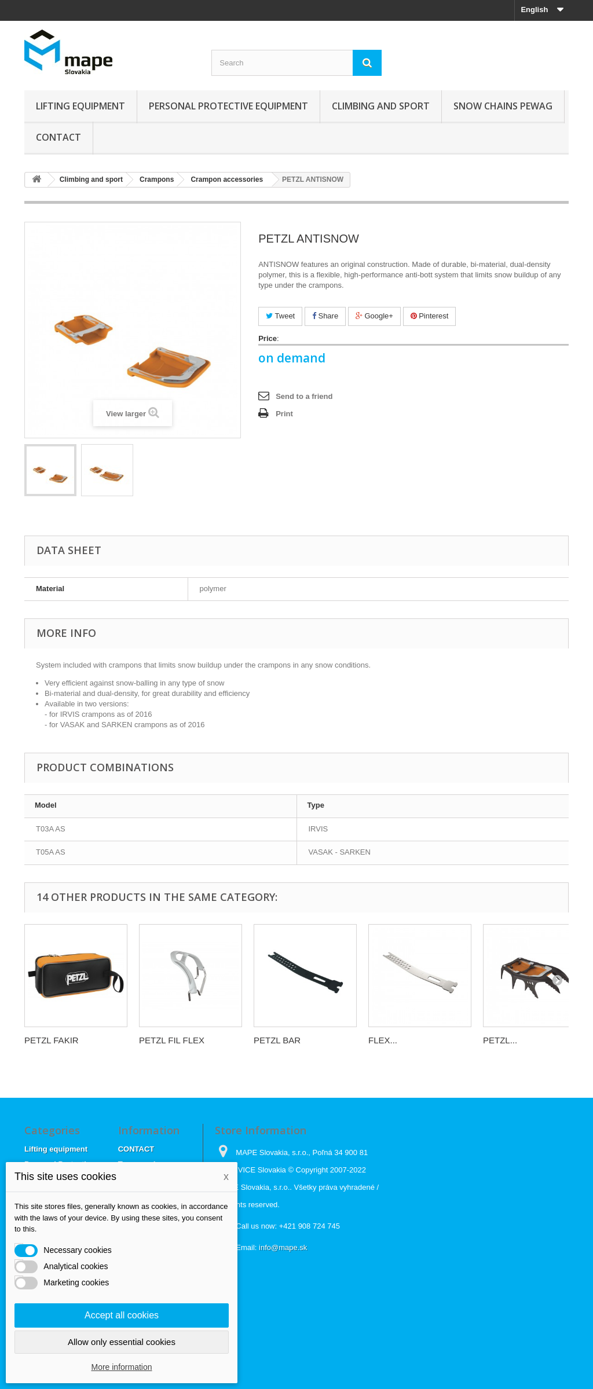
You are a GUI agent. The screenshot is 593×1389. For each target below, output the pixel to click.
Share (325, 315)
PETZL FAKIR (51, 1040)
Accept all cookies (122, 1315)
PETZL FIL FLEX (171, 1040)
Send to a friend (304, 396)
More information (121, 1367)
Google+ (374, 315)
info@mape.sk (283, 1247)
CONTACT (58, 137)
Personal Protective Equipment (228, 106)
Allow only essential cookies (121, 1342)
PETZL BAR (277, 1040)
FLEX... (382, 1040)
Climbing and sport (381, 106)
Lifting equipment (80, 106)
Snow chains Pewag (502, 106)
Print (284, 413)
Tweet (280, 315)
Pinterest (430, 315)
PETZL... (500, 1040)
